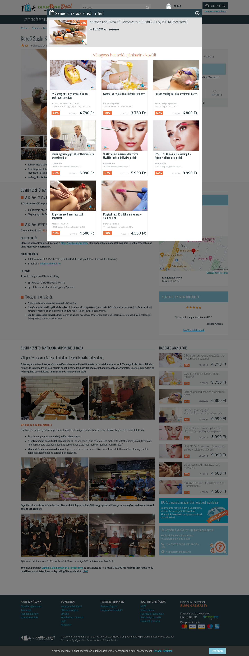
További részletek (163, 651)
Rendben (217, 651)
